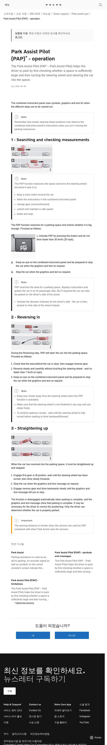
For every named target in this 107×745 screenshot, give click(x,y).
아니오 (71, 635)
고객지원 (8, 14)
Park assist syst (80, 14)
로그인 (18, 37)
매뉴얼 (46, 14)
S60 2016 (35, 14)
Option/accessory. (25, 603)
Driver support (61, 14)
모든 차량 (21, 14)
